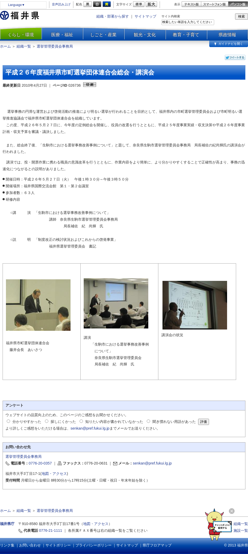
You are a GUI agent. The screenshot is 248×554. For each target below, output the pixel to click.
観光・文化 (145, 34)
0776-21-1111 (50, 530)
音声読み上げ (61, 4)
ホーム (5, 46)
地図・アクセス (54, 473)
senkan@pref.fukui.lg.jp (90, 428)
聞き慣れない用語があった (174, 422)
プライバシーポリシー (93, 545)
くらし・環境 (20, 34)
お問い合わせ (30, 545)
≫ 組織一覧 (238, 524)
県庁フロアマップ (157, 545)
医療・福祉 (62, 34)
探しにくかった (63, 422)
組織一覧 (24, 46)
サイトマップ (145, 16)
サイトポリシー (58, 545)
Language (16, 5)
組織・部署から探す (112, 16)
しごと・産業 (103, 34)
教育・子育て (186, 34)
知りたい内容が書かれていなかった (114, 422)
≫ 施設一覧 (238, 530)
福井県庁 (7, 524)
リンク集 (7, 545)
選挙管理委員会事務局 (55, 46)
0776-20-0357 (40, 463)
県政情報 (227, 34)
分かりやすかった (26, 422)
